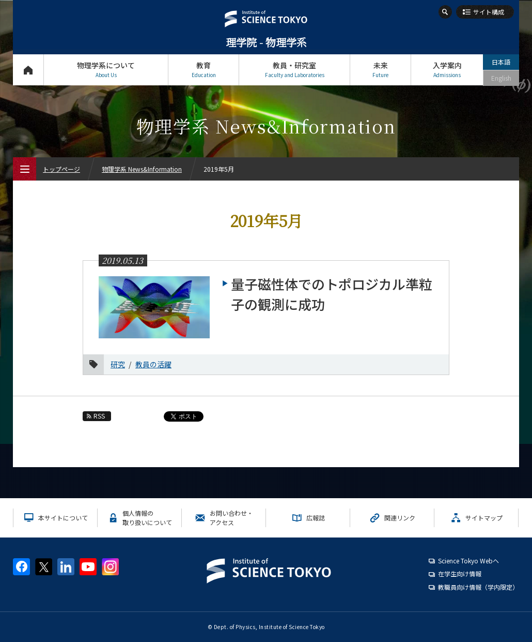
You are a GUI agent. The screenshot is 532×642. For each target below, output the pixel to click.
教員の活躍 (153, 364)
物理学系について (106, 69)
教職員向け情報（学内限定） (478, 587)
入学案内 (447, 69)
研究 (118, 364)
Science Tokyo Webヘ (468, 560)
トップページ (28, 69)
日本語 (501, 61)
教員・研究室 (294, 69)
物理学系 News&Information (142, 169)
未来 (380, 69)
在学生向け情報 (459, 573)
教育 (203, 69)
